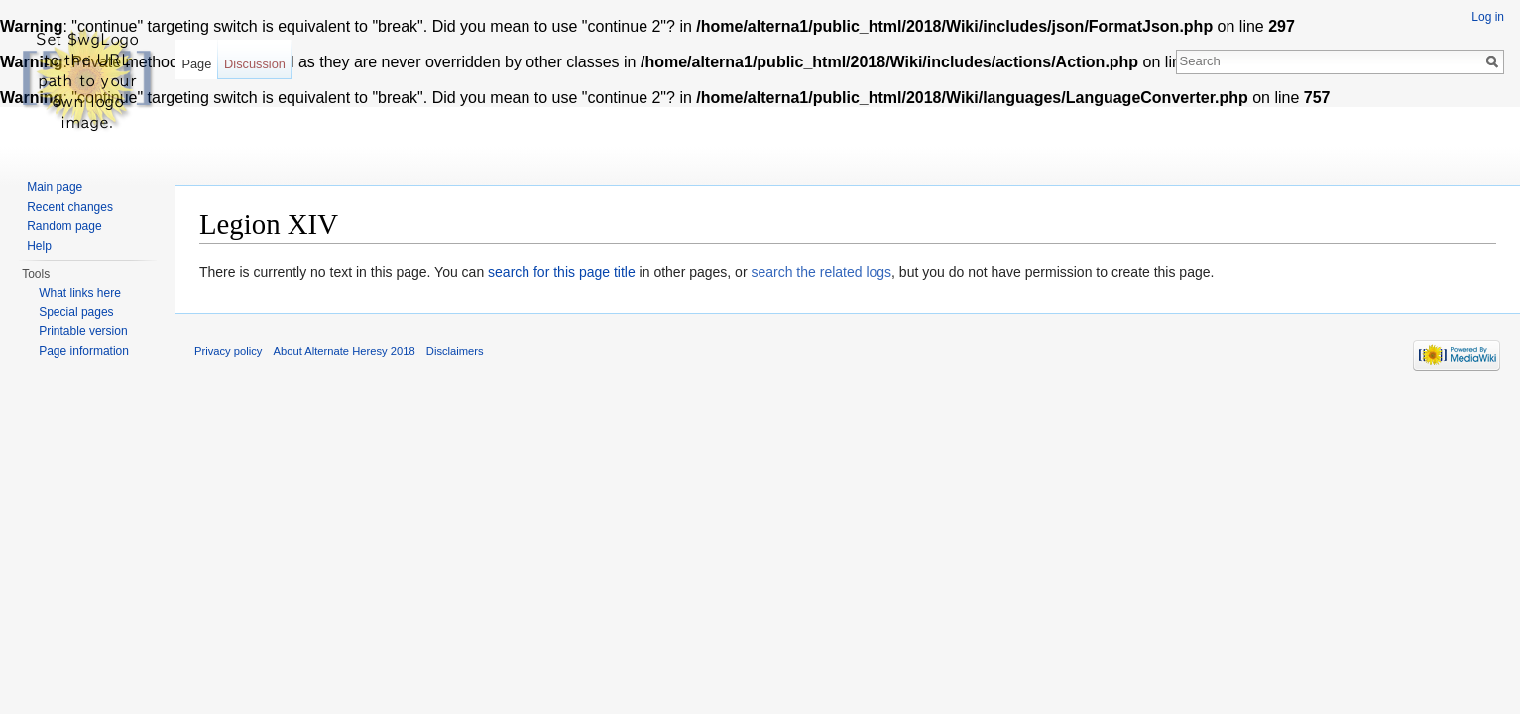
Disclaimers (455, 351)
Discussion (255, 64)
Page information (84, 351)
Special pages (76, 312)
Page (196, 64)
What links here (80, 292)
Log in (1487, 17)
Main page (54, 187)
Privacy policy (228, 351)
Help (39, 246)
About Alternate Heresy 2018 (344, 351)
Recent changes (70, 207)
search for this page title (562, 272)
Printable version (83, 331)
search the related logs (821, 272)
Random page (64, 226)
